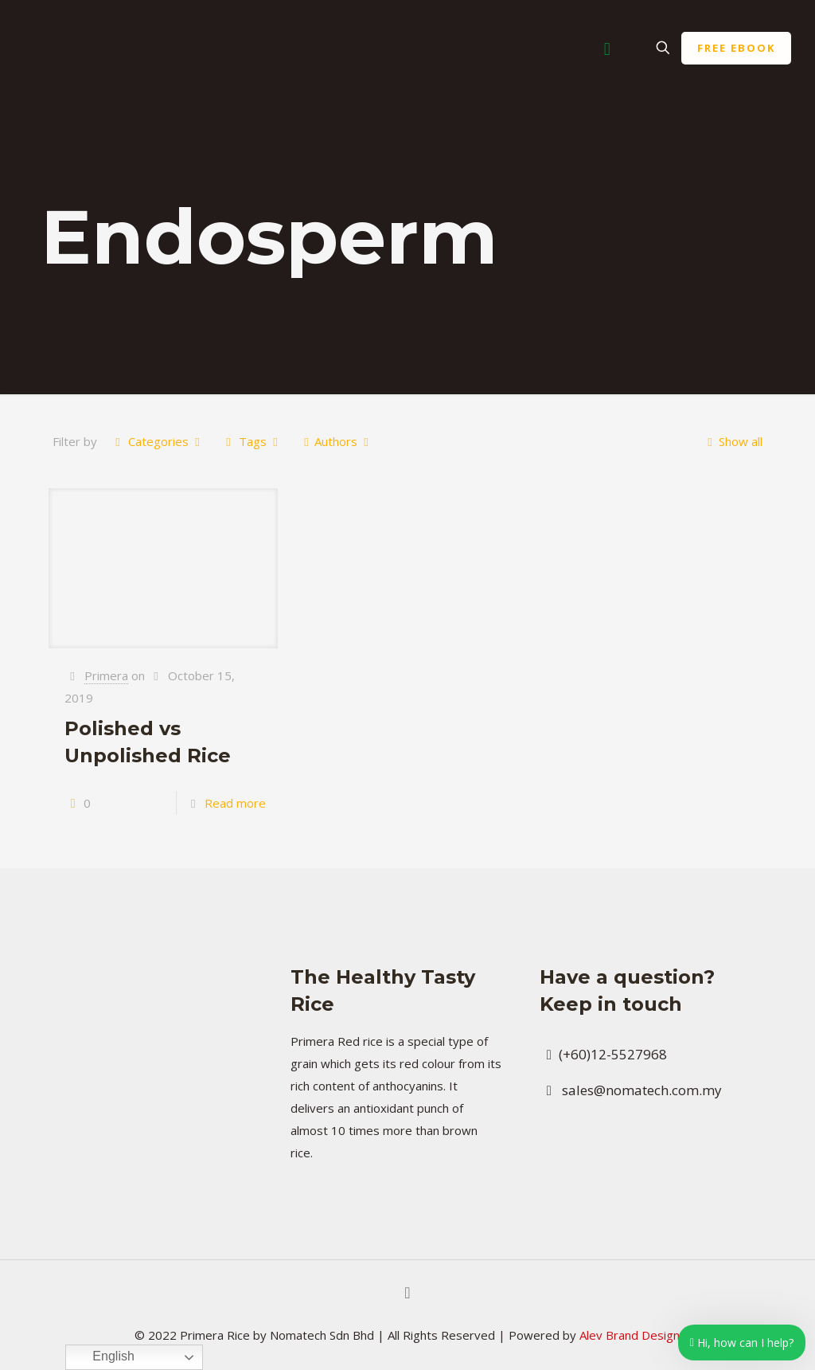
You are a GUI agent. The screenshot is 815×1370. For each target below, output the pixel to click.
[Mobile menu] (607, 47)
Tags (251, 441)
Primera (106, 675)
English (102, 1357)
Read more (235, 803)
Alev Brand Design (629, 1335)
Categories (157, 441)
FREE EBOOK (736, 48)
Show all (732, 441)
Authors (336, 441)
